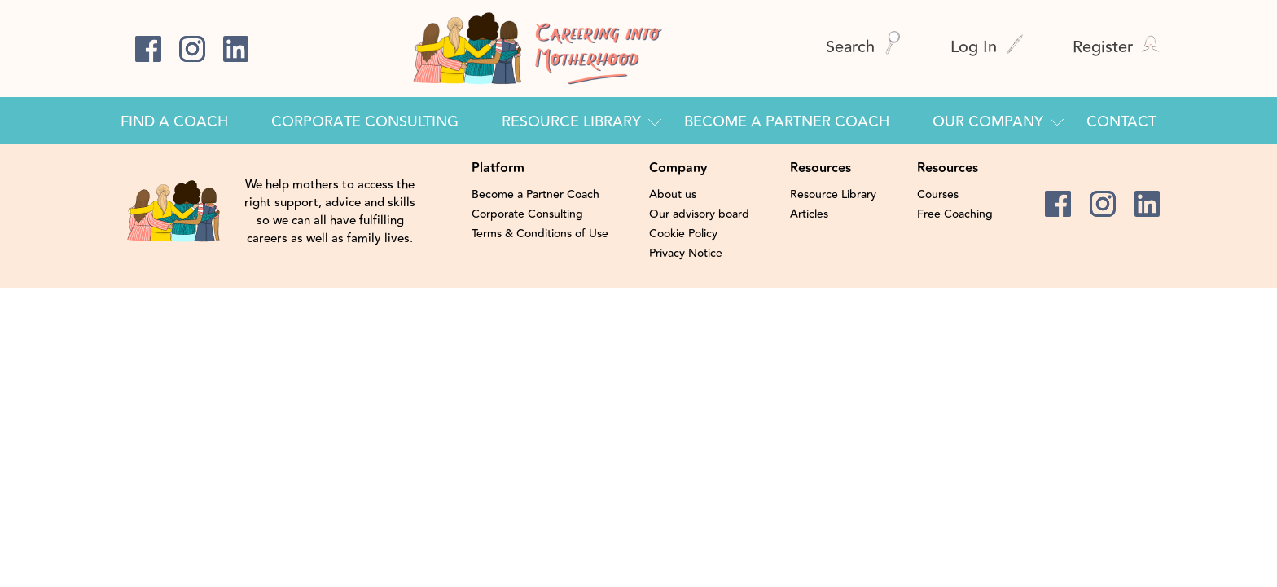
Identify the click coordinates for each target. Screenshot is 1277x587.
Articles (809, 214)
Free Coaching (955, 214)
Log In (987, 47)
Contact (1121, 121)
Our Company (988, 121)
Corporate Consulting (365, 121)
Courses (938, 195)
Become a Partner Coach (786, 121)
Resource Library (571, 121)
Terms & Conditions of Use (540, 234)
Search (864, 47)
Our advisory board (699, 214)
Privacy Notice (685, 254)
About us (672, 195)
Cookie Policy (683, 234)
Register (1116, 47)
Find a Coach (174, 121)
